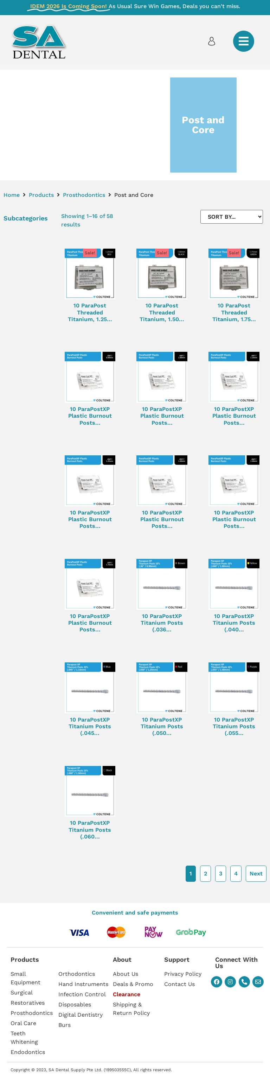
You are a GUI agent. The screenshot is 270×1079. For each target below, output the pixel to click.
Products (41, 195)
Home (12, 195)
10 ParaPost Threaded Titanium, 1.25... (90, 312)
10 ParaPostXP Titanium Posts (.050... (162, 726)
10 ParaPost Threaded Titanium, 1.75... (234, 312)
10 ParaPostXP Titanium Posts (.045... (90, 726)
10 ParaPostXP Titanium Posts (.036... (162, 623)
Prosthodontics (84, 195)
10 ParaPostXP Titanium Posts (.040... (234, 623)
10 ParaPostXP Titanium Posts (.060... (90, 829)
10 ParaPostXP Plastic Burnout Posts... (90, 416)
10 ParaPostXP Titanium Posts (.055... (234, 726)
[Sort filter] (231, 217)
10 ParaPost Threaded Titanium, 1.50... (162, 312)
